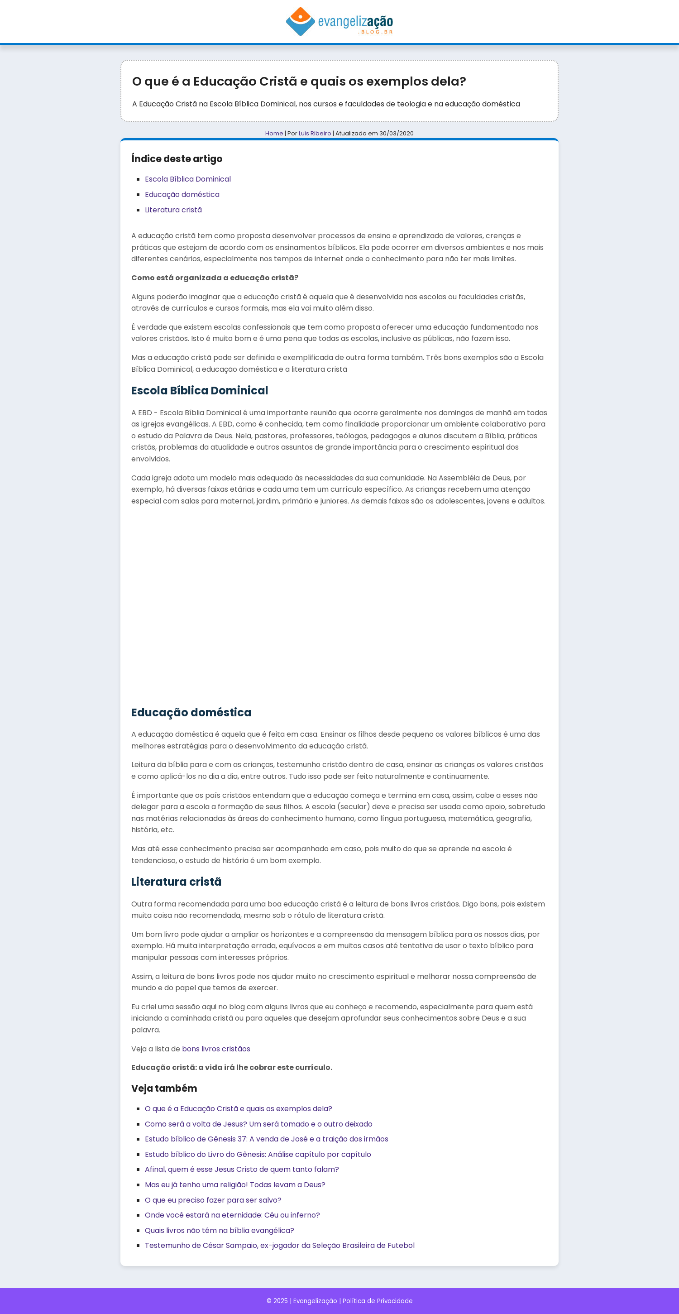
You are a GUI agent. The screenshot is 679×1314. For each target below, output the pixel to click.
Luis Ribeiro (315, 133)
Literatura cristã (173, 210)
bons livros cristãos (216, 1049)
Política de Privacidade (378, 1301)
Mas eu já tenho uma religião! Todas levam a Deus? (235, 1185)
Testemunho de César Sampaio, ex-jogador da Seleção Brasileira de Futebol (280, 1245)
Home (274, 133)
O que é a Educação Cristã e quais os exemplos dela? (238, 1108)
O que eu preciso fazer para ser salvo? (213, 1200)
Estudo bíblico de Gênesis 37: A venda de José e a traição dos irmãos (266, 1139)
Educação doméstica (182, 194)
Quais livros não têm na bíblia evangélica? (219, 1230)
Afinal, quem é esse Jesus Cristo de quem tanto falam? (242, 1169)
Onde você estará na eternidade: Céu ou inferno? (232, 1215)
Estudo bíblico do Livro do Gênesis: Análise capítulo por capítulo (258, 1154)
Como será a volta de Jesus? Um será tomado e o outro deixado (259, 1124)
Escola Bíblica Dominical (188, 179)
